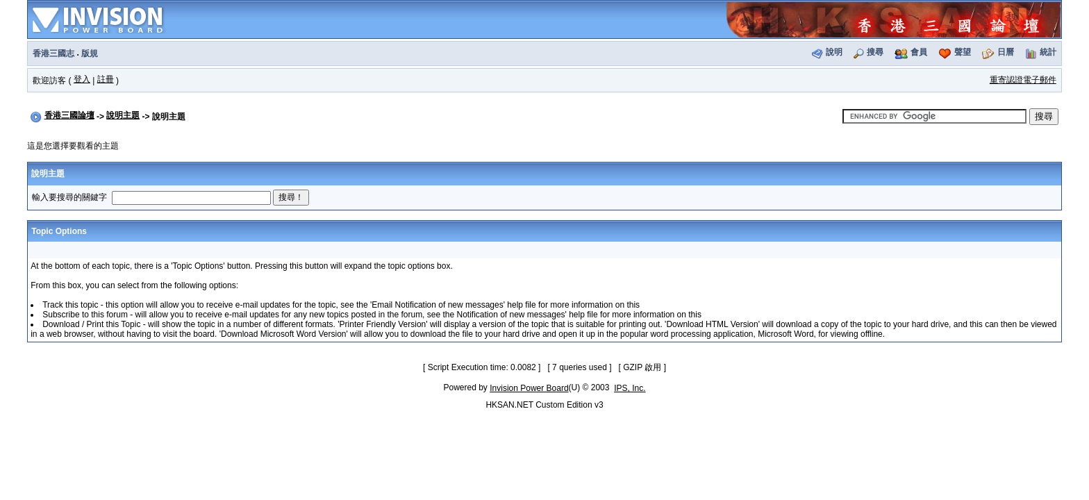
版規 (89, 53)
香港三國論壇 (69, 115)
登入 (82, 79)
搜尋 (875, 52)
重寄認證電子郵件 (1023, 80)
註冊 (105, 79)
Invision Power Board (529, 388)
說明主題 (123, 115)
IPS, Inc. (629, 388)
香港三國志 (53, 53)
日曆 (1005, 52)
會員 (919, 52)
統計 (1048, 52)
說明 (834, 52)
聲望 (962, 52)
